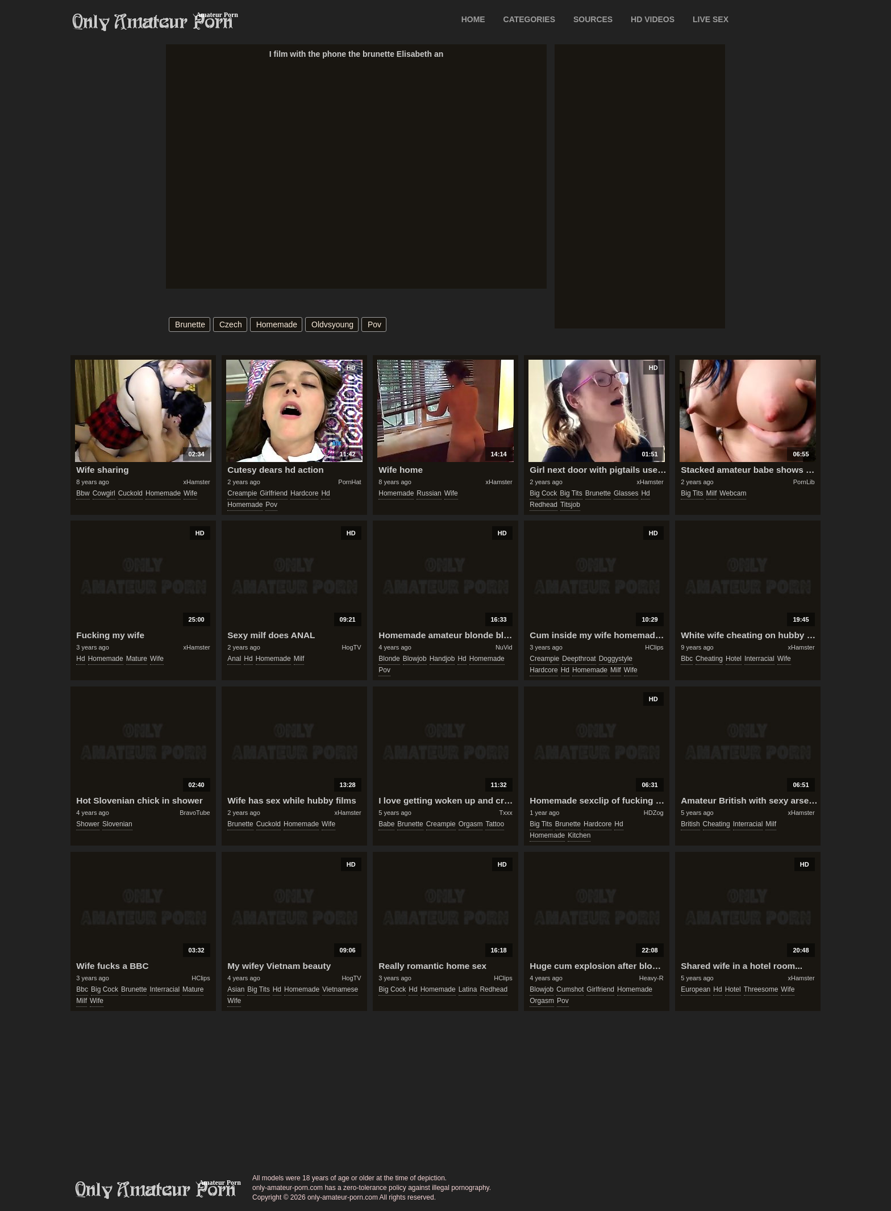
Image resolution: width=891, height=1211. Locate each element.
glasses (626, 493)
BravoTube (195, 812)
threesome (761, 989)
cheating (709, 659)
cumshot (570, 989)
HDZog (654, 812)
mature (136, 659)
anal (234, 659)
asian (235, 989)
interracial (759, 659)
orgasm (471, 824)
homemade (276, 324)
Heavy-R (651, 978)
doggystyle (615, 659)
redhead (543, 505)
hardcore (304, 493)
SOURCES (593, 19)
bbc (687, 659)
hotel (734, 659)
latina (468, 989)
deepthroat (579, 659)
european (695, 989)
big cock (543, 493)
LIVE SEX (710, 19)
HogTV (351, 647)
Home (473, 19)
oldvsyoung (332, 324)
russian (429, 493)
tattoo (494, 824)
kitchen (579, 835)
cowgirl (104, 493)
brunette (190, 324)
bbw (82, 493)
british (690, 824)
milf (711, 493)
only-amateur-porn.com (155, 1190)
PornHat (349, 481)
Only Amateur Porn (153, 22)
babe (386, 824)
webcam (732, 493)
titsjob (570, 505)
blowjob (415, 659)
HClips (654, 647)
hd (325, 493)
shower (87, 824)
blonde (388, 659)
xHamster (197, 481)
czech (230, 324)
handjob (442, 659)
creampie (242, 493)
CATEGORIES (529, 19)
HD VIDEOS (653, 19)
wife (190, 493)
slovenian (117, 824)
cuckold (130, 493)
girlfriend (274, 493)
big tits (571, 493)
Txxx (505, 812)
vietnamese (340, 989)
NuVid (504, 647)
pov (374, 324)
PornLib (804, 481)
